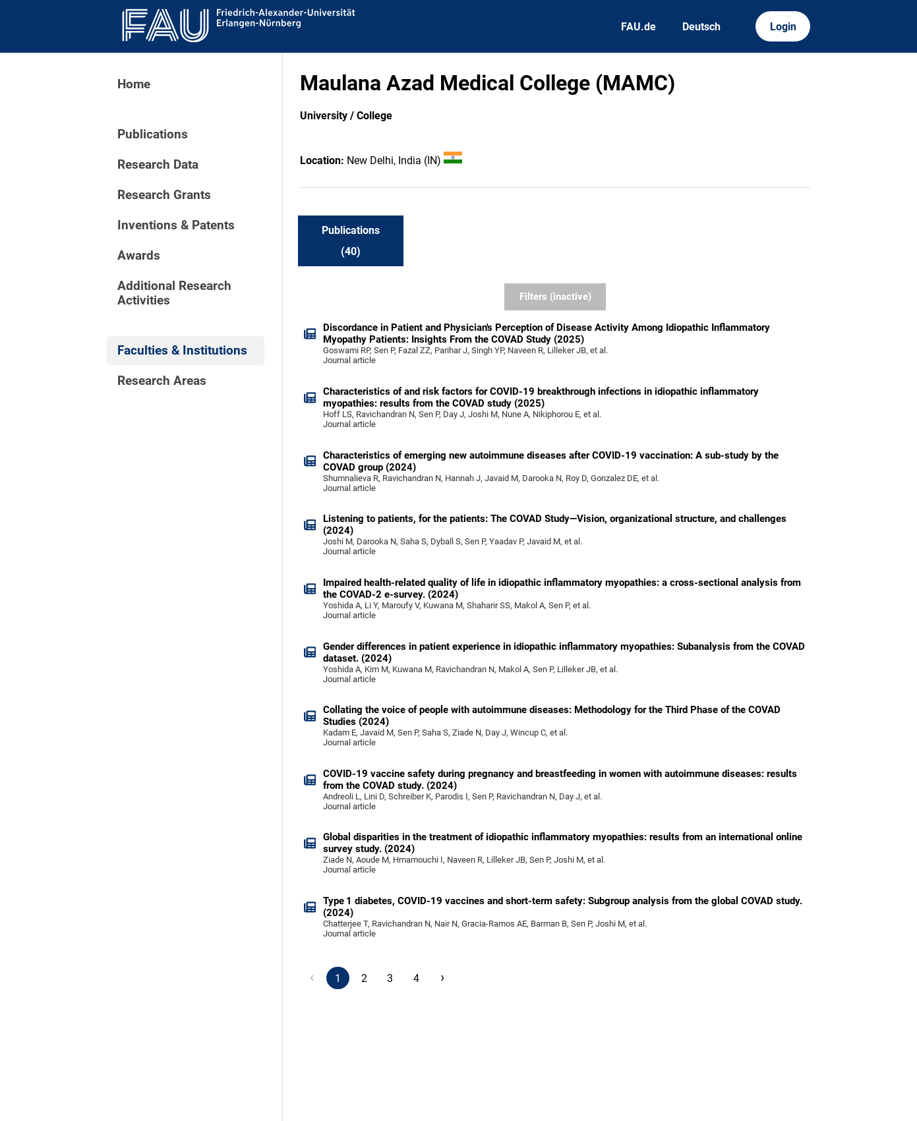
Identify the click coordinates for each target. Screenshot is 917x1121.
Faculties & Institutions (182, 350)
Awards (138, 255)
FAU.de (638, 26)
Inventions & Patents (176, 225)
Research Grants (164, 195)
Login (783, 26)
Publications (152, 134)
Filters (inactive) (555, 296)
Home (133, 84)
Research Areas (161, 381)
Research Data (157, 165)
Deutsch (701, 26)
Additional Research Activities (174, 293)
